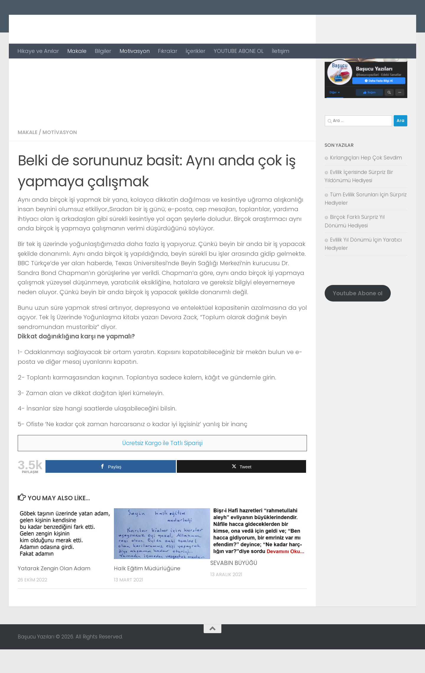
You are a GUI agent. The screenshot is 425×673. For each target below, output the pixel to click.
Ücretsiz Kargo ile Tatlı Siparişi (162, 466)
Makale (76, 51)
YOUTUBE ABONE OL (239, 51)
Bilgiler (103, 51)
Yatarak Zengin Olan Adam (56, 592)
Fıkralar (167, 51)
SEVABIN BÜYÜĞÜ (233, 587)
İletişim (280, 51)
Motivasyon (135, 51)
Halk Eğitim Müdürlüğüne (149, 592)
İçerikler (195, 51)
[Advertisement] (162, 102)
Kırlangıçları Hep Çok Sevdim (366, 181)
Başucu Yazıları (71, 22)
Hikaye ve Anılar (38, 51)
